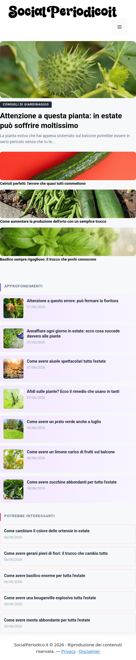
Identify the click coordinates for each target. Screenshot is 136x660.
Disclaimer (89, 651)
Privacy (68, 651)
